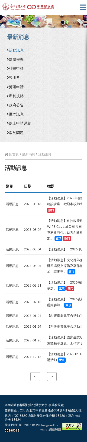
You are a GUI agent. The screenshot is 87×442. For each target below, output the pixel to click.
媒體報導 (15, 59)
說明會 (13, 77)
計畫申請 (15, 68)
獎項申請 (15, 86)
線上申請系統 (19, 123)
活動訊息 (15, 50)
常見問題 (15, 132)
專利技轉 (15, 96)
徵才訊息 (15, 114)
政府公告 (15, 105)
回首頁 (12, 154)
